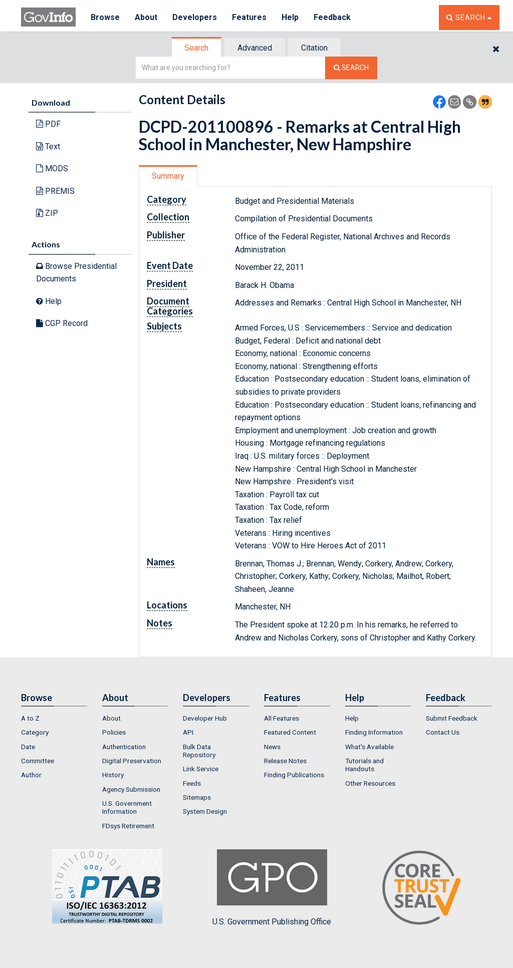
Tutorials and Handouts (364, 765)
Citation (314, 48)
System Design (205, 811)
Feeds (192, 783)
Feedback (332, 17)
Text (48, 146)
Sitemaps (197, 797)
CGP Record (62, 323)
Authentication (124, 747)
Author (31, 775)
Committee (37, 761)
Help (290, 17)
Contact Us (442, 732)
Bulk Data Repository (199, 751)
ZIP (47, 213)
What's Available (369, 747)
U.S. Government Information (127, 807)
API (188, 732)
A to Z (30, 718)
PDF (48, 124)
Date (28, 747)
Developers (194, 17)
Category (35, 732)
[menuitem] (54, 718)
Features (249, 17)
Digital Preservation (131, 761)
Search (196, 48)
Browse (105, 17)
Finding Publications (294, 775)
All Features (281, 718)
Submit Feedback (451, 718)
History (113, 775)
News (272, 747)
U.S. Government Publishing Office (271, 887)
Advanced (254, 48)
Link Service (200, 769)
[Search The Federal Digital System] (351, 68)
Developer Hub (205, 718)
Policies (114, 732)
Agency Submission (131, 789)
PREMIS (55, 191)
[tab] (196, 48)
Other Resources (370, 783)
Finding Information (374, 732)
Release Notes (285, 761)
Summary (168, 176)
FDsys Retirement (128, 826)
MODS (52, 168)
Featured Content (290, 732)
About (146, 17)
